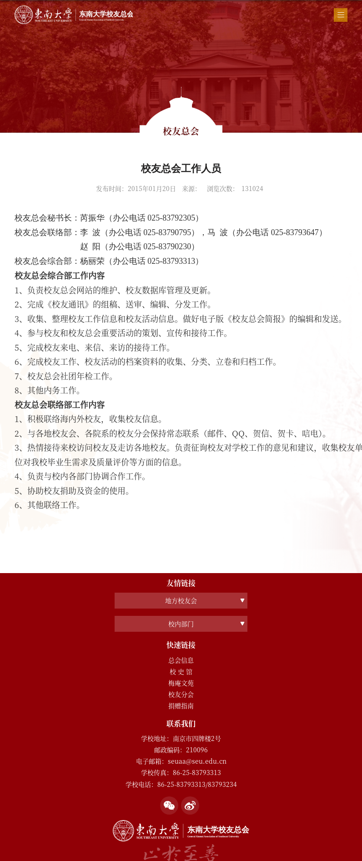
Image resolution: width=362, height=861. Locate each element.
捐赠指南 (181, 705)
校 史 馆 (181, 671)
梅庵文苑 (181, 682)
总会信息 (181, 660)
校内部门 (181, 623)
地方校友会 (181, 600)
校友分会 (181, 694)
